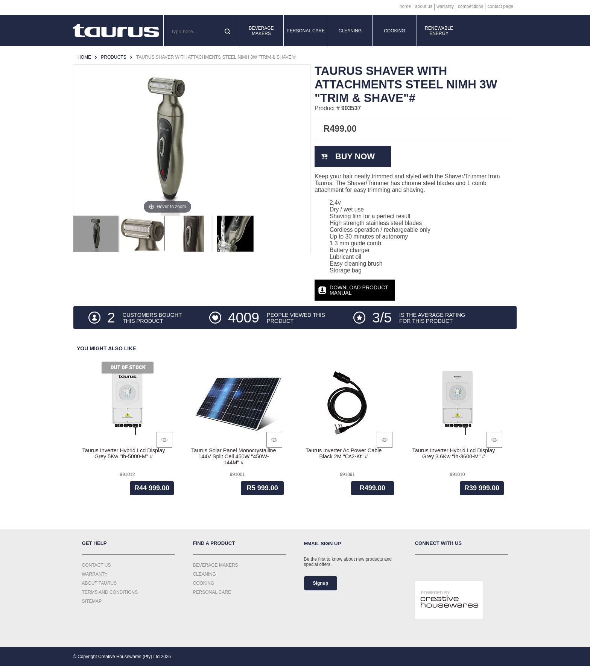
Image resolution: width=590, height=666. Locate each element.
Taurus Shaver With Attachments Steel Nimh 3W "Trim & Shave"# (216, 57)
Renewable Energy (439, 31)
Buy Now (355, 156)
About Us (423, 6)
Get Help (94, 543)
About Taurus (99, 583)
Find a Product (214, 543)
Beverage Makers (261, 31)
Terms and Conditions (110, 592)
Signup (320, 583)
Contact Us (96, 565)
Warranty (445, 6)
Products (113, 57)
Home (405, 6)
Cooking (394, 30)
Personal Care (306, 30)
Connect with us (438, 543)
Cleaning (350, 30)
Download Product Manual (359, 290)
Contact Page (500, 6)
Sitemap (92, 601)
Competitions (470, 6)
